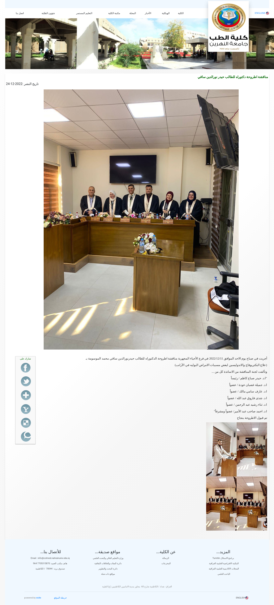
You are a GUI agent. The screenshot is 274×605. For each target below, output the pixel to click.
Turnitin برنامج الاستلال (223, 558)
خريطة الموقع (60, 597)
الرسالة (166, 558)
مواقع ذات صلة (108, 574)
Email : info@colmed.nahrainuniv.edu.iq (50, 558)
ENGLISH (262, 13)
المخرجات (166, 563)
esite (38, 597)
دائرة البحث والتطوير (108, 568)
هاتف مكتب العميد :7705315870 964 (50, 563)
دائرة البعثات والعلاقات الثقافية (108, 563)
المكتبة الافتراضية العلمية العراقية (224, 563)
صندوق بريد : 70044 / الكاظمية (50, 568)
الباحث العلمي (224, 574)
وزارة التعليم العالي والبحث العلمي (108, 558)
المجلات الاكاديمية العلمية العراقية (224, 568)
